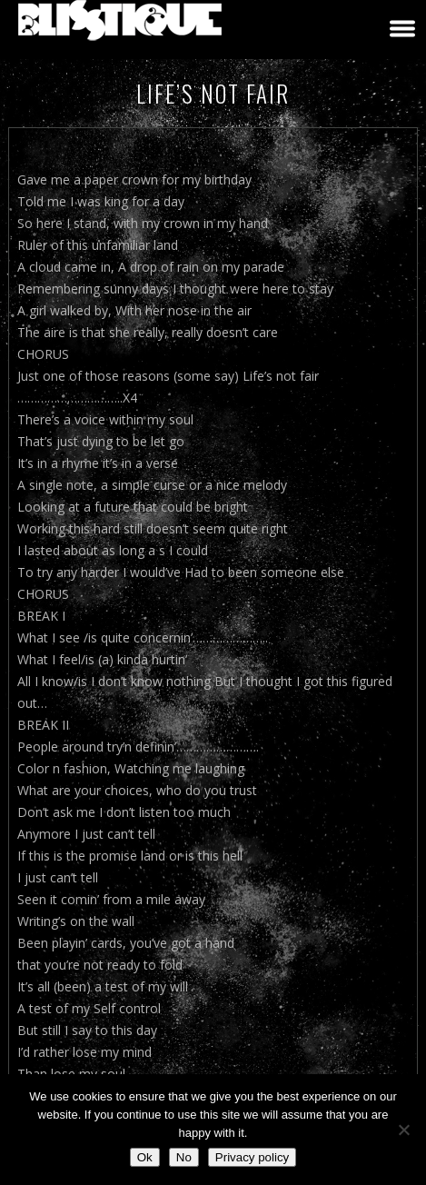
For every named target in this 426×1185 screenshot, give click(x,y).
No (184, 1157)
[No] (403, 1129)
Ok (145, 1157)
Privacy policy (252, 1157)
